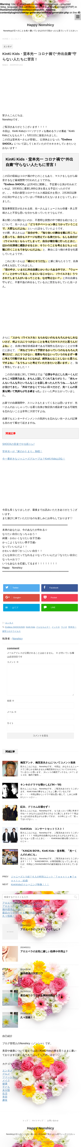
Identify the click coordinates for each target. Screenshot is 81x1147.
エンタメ (9, 623)
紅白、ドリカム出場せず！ (35, 806)
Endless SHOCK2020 (15, 627)
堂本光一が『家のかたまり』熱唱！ (22, 451)
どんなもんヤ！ (43, 627)
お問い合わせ (52, 1121)
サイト (10, 723)
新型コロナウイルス (11, 631)
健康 (4, 1083)
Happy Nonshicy (40, 25)
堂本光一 (72, 627)
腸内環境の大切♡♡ (13, 909)
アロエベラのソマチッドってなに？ (22, 903)
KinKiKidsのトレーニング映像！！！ (30, 884)
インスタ (56, 627)
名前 (10, 700)
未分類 (6, 1090)
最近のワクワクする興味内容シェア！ (23, 912)
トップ (25, 1121)
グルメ (6, 1074)
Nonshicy (17, 638)
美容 (4, 1096)
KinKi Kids (30, 627)
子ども (6, 1087)
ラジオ (64, 627)
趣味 (4, 1100)
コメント (13, 662)
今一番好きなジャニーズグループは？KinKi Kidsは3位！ (33, 458)
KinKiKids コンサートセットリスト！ (42, 828)
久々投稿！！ (9, 916)
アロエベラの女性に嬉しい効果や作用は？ (26, 906)
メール (11, 712)
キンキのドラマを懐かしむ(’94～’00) (40, 784)
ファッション (9, 1077)
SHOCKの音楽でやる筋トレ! (18, 444)
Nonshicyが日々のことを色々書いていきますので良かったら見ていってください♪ (40, 1134)
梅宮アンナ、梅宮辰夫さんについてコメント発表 (47, 762)
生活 (4, 1093)
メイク (6, 1080)
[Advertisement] (40, 91)
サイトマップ (37, 1121)
